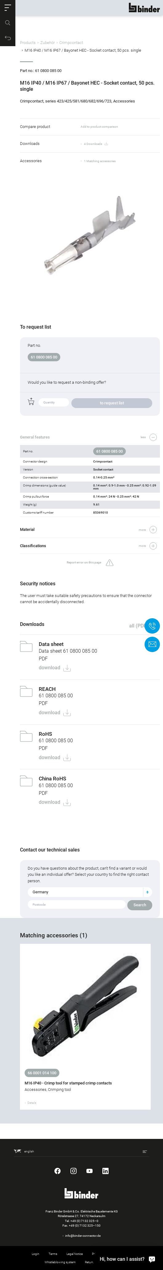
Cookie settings (121, 1254)
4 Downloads (96, 144)
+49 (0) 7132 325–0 (84, 1221)
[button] (7, 7)
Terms (53, 1254)
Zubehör (47, 42)
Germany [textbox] (40, 892)
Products (28, 42)
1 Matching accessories (100, 161)
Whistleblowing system (60, 1262)
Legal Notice (74, 1254)
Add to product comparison (99, 126)
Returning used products (101, 1262)
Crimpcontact (71, 42)
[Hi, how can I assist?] (152, 1259)
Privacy (96, 1254)
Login (35, 1254)
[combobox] (90, 892)
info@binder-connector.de (83, 1235)
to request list (112, 403)
